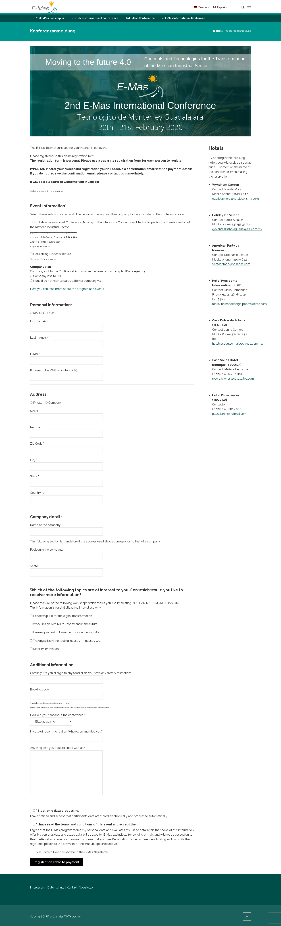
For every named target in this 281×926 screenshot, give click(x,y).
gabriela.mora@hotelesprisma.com (235, 198)
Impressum (37, 887)
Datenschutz (55, 887)
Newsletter (86, 887)
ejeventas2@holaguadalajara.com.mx (237, 229)
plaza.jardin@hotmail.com (229, 413)
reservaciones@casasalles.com (233, 378)
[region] (140, 91)
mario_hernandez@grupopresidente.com (239, 304)
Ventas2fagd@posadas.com (231, 264)
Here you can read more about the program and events (67, 289)
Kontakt (72, 887)
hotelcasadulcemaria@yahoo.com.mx (237, 343)
